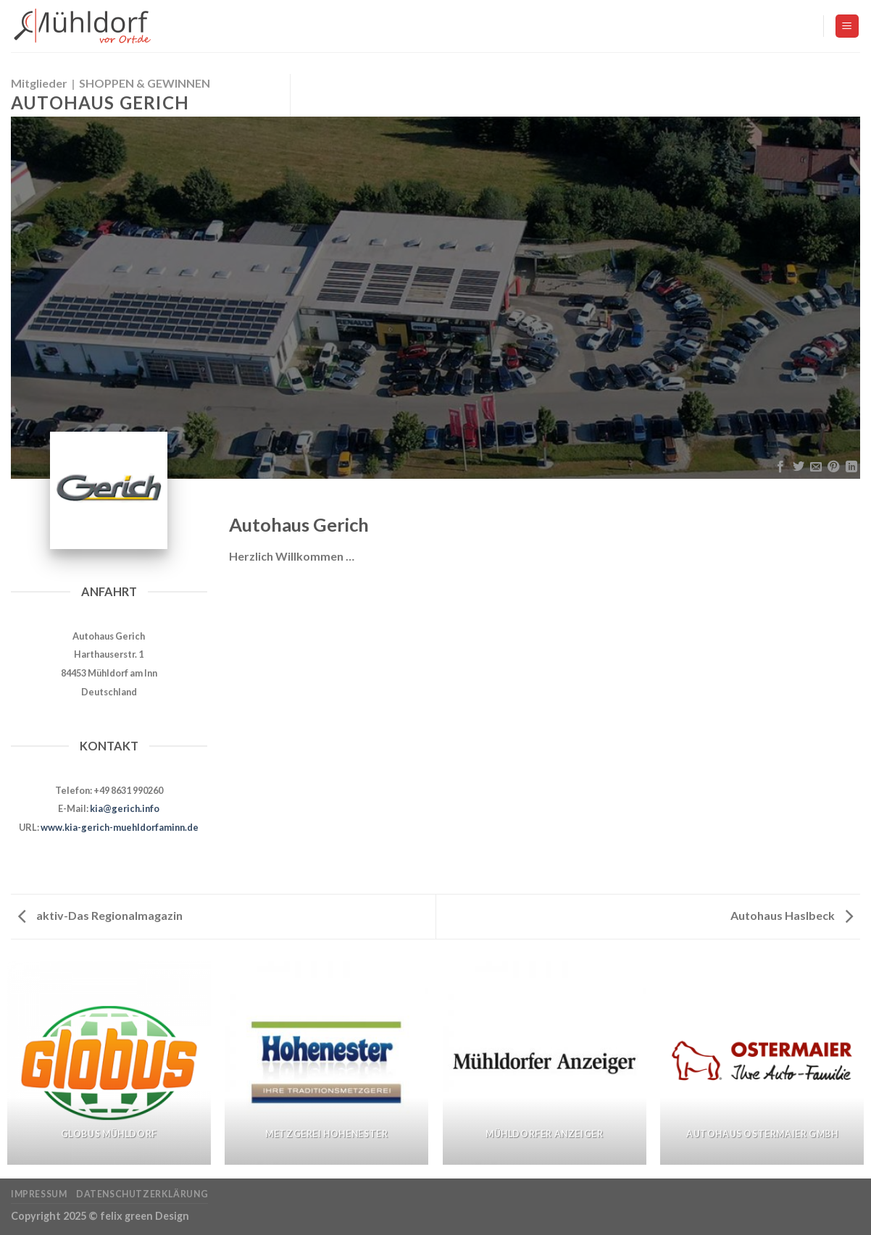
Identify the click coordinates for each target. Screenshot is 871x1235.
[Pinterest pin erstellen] (833, 467)
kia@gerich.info (124, 808)
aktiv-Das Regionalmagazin (100, 915)
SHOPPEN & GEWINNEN (144, 83)
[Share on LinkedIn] (851, 467)
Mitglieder (39, 83)
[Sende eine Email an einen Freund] (816, 467)
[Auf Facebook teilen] (780, 467)
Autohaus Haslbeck (791, 915)
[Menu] (847, 26)
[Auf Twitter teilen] (798, 467)
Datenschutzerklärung (142, 1194)
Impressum (39, 1194)
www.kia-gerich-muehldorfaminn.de (120, 827)
